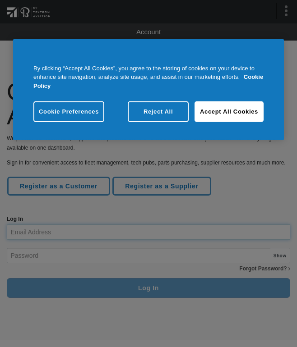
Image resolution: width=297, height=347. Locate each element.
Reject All (158, 111)
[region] (148, 89)
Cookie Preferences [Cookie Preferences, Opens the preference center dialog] (69, 111)
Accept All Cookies (229, 111)
